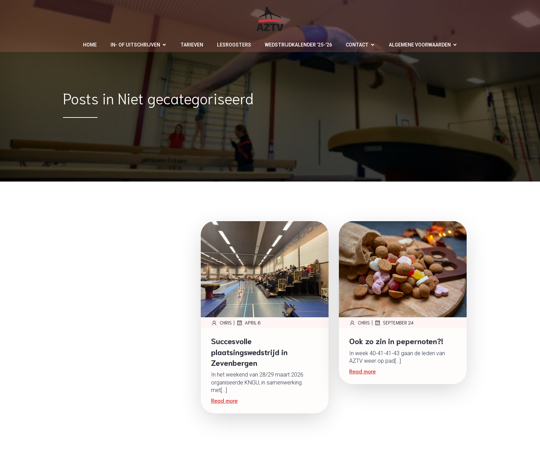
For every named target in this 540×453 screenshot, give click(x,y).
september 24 (394, 322)
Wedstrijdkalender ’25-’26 (298, 45)
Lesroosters (234, 45)
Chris (221, 322)
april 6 (248, 322)
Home (90, 45)
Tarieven (191, 45)
